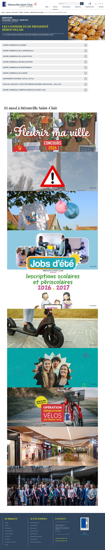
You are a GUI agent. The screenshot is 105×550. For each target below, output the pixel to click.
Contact (7, 525)
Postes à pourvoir (9, 533)
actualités (7, 536)
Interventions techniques (36, 536)
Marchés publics (33, 533)
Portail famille (33, 528)
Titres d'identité (33, 525)
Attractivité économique (37, 12)
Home (3, 12)
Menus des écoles (34, 531)
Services (8, 12)
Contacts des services (61, 540)
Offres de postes (34, 539)
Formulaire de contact (61, 538)
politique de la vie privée (10, 542)
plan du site (7, 539)
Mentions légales (9, 531)
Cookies (6, 544)
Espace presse (8, 528)
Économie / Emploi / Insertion (20, 12)
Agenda (6, 522)
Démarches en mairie (34, 522)
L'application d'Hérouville (35, 542)
